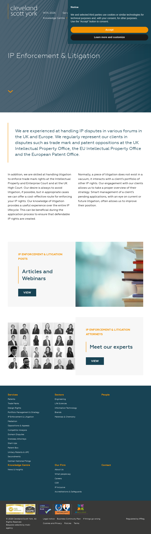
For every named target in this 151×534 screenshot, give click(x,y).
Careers (78, 18)
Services (67, 12)
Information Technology (66, 408)
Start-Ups (12, 443)
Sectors (86, 12)
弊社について (119, 5)
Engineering (60, 399)
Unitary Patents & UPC (18, 452)
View (27, 292)
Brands (58, 412)
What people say (63, 474)
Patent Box (13, 448)
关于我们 (138, 5)
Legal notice (49, 519)
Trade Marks (13, 403)
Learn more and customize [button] (109, 527)
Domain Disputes (16, 434)
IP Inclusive (60, 487)
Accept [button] (109, 519)
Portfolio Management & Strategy (23, 412)
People (105, 12)
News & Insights (15, 469)
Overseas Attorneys (17, 439)
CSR (57, 483)
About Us (59, 469)
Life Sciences (61, 403)
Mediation (12, 421)
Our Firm (95, 18)
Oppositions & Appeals (18, 426)
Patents (11, 399)
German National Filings (19, 461)
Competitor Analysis (17, 430)
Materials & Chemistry (65, 417)
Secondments (14, 456)
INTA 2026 (49, 12)
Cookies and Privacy (52, 523)
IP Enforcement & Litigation (21, 417)
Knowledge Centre (54, 18)
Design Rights (14, 408)
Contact (115, 18)
